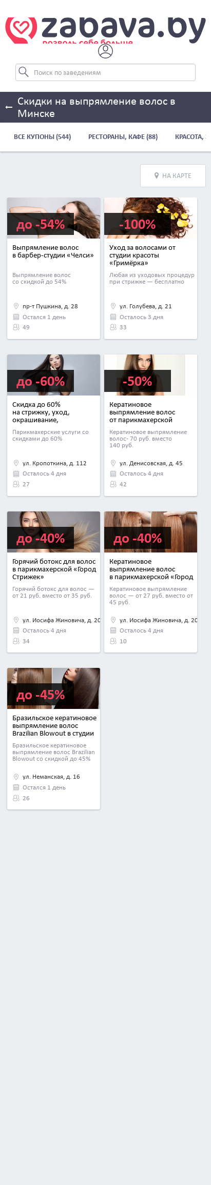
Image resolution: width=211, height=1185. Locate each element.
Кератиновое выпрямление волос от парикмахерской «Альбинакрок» (142, 416)
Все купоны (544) (42, 136)
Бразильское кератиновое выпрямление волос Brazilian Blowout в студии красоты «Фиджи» (54, 729)
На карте (173, 175)
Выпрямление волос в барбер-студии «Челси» (53, 251)
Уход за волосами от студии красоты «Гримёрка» (142, 255)
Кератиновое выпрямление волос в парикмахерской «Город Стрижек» (151, 573)
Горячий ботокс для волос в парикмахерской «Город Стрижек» (54, 569)
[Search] (105, 72)
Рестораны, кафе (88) (123, 136)
